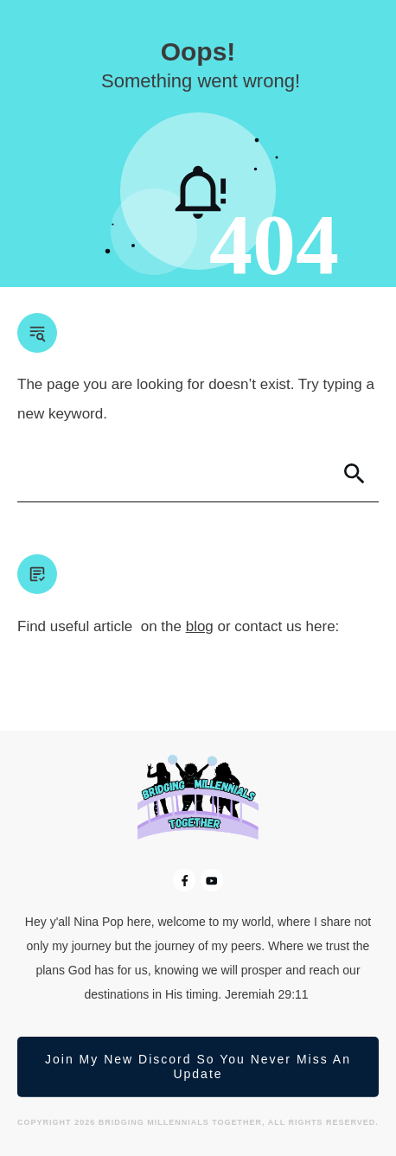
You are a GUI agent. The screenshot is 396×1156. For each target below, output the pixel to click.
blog (200, 626)
